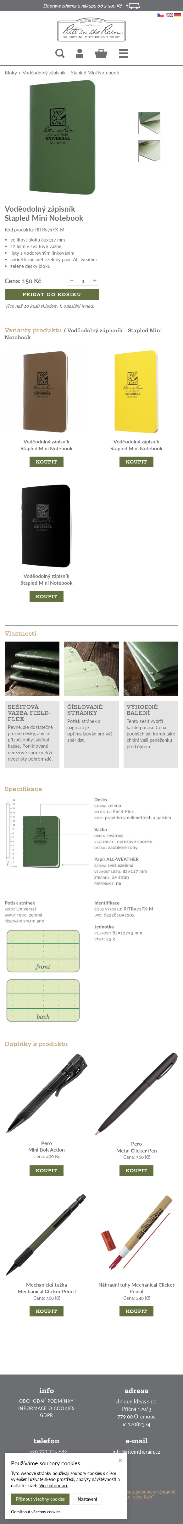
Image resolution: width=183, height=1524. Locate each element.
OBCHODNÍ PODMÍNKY (46, 1401)
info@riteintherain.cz (136, 1451)
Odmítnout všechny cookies (36, 1511)
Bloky (11, 72)
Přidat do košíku (52, 294)
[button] (123, 53)
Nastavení (87, 1499)
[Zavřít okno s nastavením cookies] (120, 1461)
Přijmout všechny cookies (40, 1499)
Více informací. (53, 1485)
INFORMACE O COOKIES (46, 1408)
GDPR (46, 1415)
